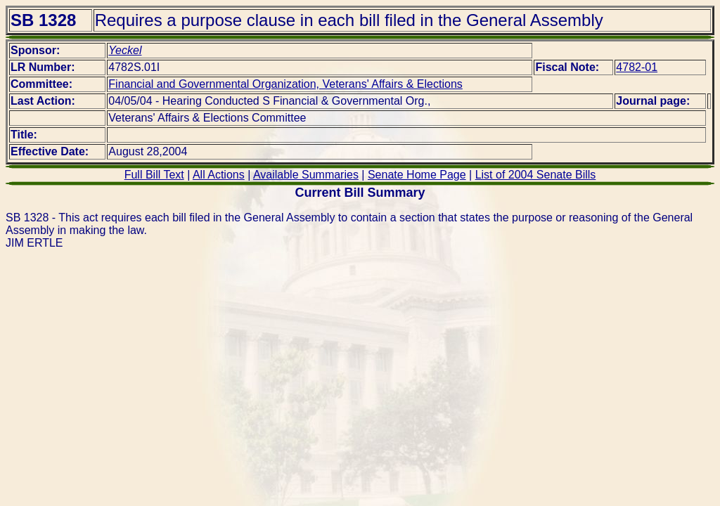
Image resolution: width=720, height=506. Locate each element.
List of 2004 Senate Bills (535, 175)
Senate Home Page (417, 175)
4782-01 (636, 67)
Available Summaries (306, 175)
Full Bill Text (154, 175)
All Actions (219, 175)
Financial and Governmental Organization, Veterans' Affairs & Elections (285, 84)
